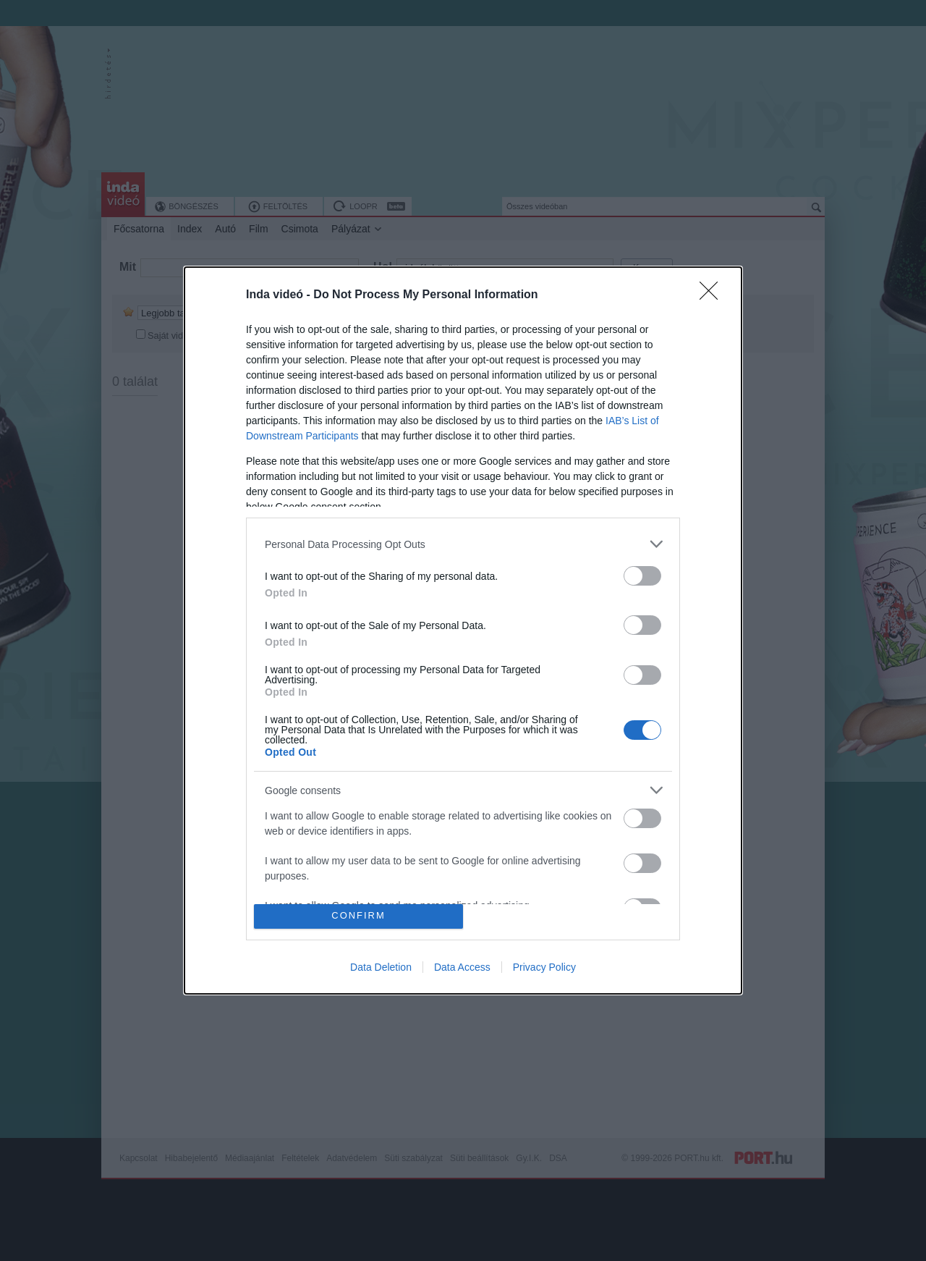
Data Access (462, 967)
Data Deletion (381, 967)
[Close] (713, 295)
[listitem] (463, 544)
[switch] (642, 576)
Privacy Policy (544, 967)
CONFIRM (358, 916)
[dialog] (463, 630)
